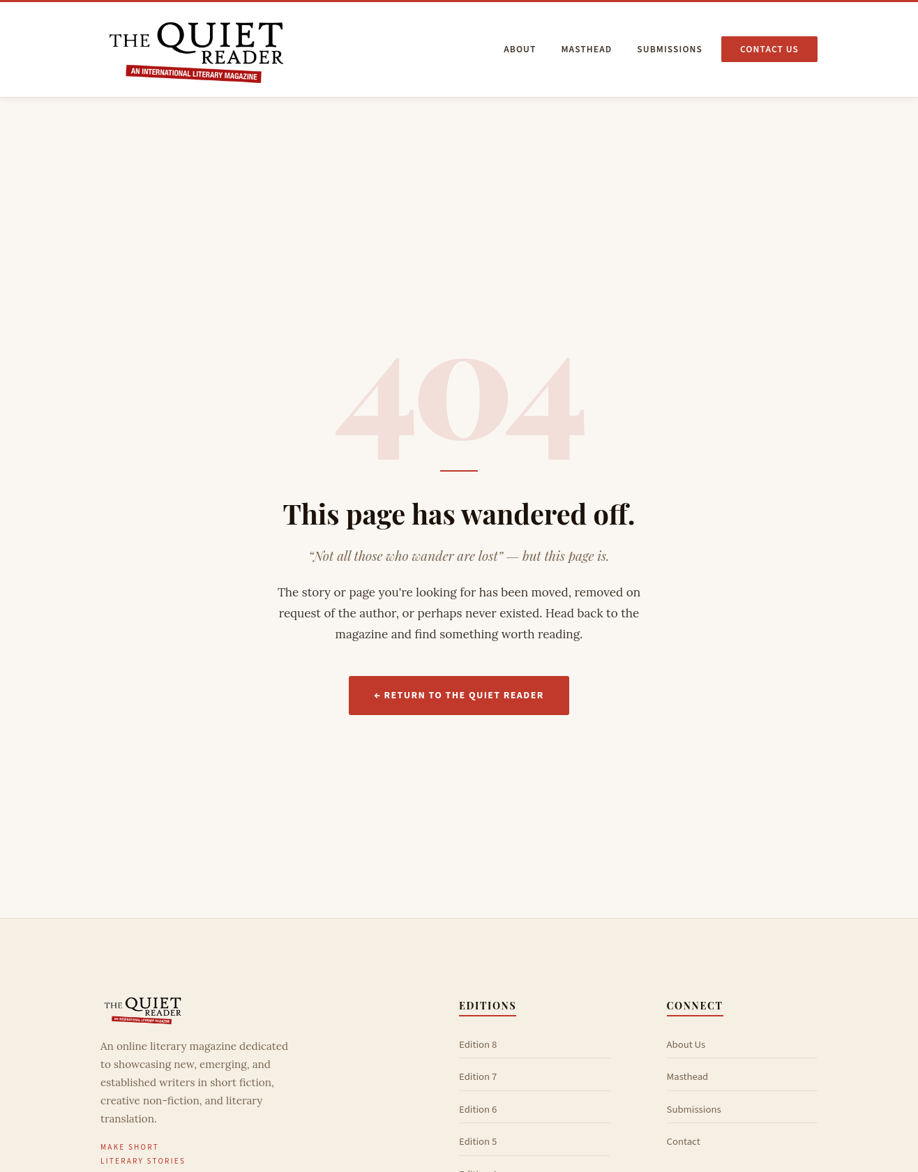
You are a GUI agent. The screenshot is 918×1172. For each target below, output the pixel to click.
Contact (683, 1141)
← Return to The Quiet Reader (458, 696)
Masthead (586, 49)
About (520, 49)
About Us (686, 1044)
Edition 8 (478, 1044)
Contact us (769, 49)
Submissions (669, 49)
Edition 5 (478, 1141)
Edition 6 (478, 1109)
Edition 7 (478, 1076)
